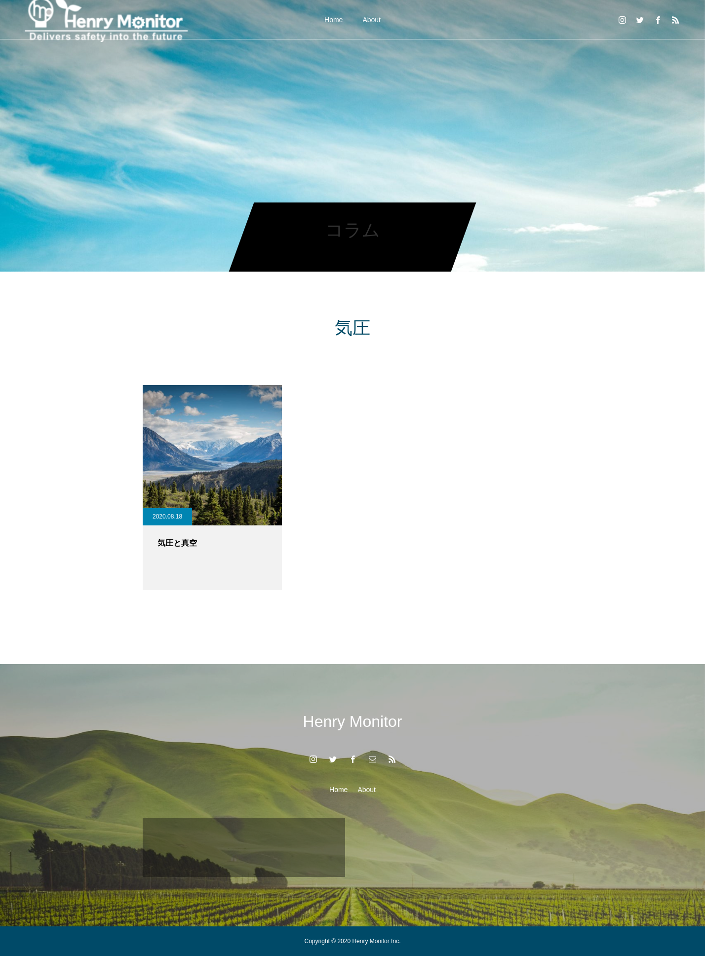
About (371, 20)
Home (333, 20)
